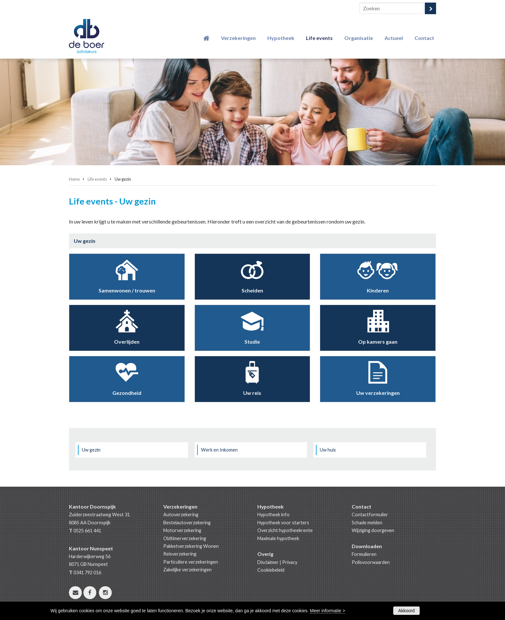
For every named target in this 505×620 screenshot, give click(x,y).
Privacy (289, 562)
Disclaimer (268, 562)
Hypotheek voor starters (283, 522)
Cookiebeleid (270, 570)
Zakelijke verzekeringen (187, 569)
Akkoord (406, 610)
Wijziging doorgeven (373, 530)
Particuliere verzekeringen (190, 562)
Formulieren (364, 554)
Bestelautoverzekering (187, 522)
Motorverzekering (182, 530)
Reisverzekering (179, 554)
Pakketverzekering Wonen (191, 546)
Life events (97, 179)
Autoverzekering (180, 514)
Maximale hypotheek (278, 538)
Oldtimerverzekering (184, 538)
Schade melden (367, 522)
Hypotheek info (273, 514)
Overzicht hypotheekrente (285, 530)
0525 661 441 (87, 530)
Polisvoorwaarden (371, 562)
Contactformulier (370, 514)
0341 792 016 (87, 572)
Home (74, 179)
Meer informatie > (327, 610)
